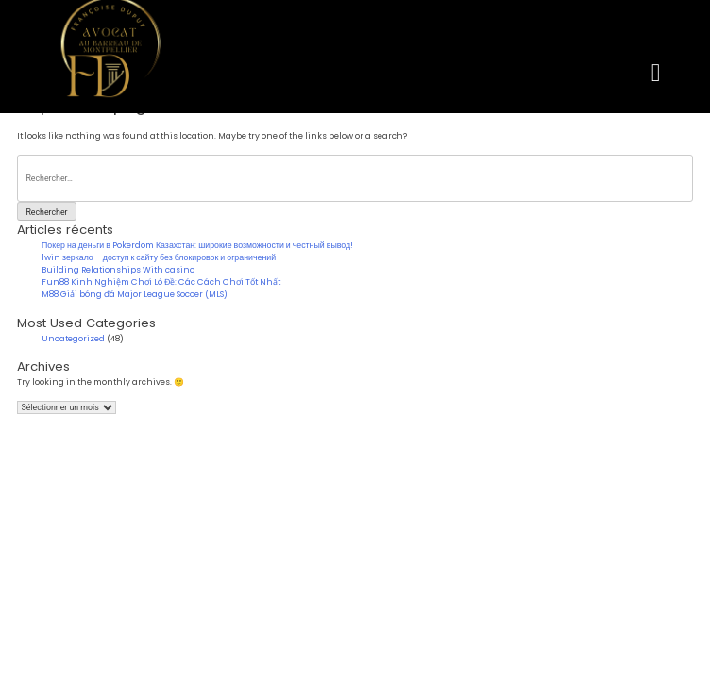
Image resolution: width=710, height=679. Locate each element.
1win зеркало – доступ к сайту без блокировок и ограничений (159, 257)
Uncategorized (73, 338)
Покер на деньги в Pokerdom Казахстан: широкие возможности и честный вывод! (197, 245)
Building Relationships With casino (118, 269)
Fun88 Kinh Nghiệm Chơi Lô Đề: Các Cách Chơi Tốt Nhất (161, 282)
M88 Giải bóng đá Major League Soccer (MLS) (135, 294)
